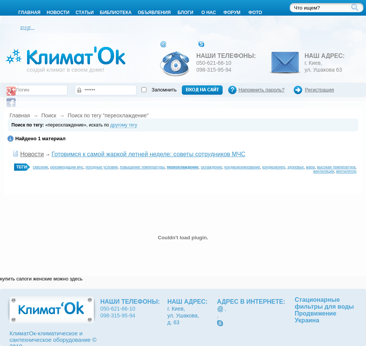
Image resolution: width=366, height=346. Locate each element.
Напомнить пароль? (262, 90)
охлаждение (211, 167)
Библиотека (116, 12)
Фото (255, 12)
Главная (20, 115)
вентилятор (346, 171)
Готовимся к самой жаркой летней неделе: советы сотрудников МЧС (148, 154)
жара (310, 167)
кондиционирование (242, 167)
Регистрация (319, 90)
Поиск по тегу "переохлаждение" (108, 115)
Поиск (49, 115)
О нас (208, 12)
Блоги (186, 12)
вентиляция (323, 171)
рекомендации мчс (66, 167)
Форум (232, 12)
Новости (58, 12)
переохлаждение (182, 167)
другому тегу (123, 125)
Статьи (84, 12)
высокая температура (336, 167)
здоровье (295, 167)
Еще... (26, 27)
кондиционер (274, 167)
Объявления (154, 12)
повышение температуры (142, 167)
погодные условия (101, 167)
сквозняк (40, 167)
